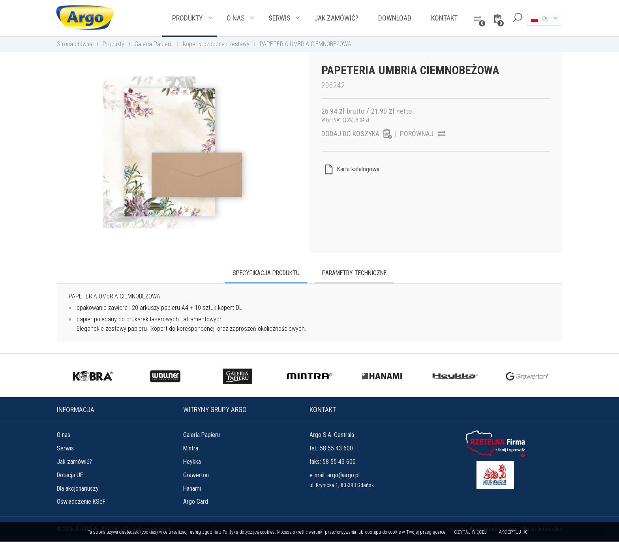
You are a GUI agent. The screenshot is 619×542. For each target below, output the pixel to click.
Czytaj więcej (470, 532)
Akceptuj (510, 532)
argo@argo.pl (343, 475)
